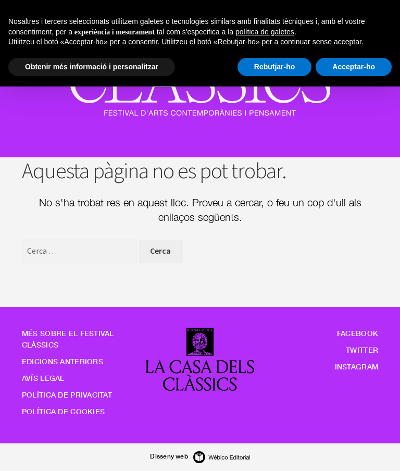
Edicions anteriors (62, 361)
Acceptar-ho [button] (353, 67)
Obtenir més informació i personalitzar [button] (91, 67)
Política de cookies (63, 411)
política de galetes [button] (264, 32)
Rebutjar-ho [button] (274, 67)
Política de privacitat (67, 394)
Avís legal (43, 378)
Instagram (357, 366)
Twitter (362, 349)
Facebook (357, 333)
